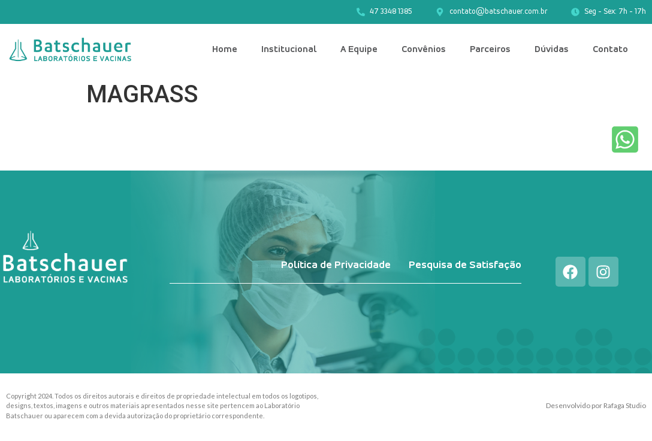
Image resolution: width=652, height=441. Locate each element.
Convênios (424, 49)
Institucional (288, 49)
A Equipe (359, 49)
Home (224, 49)
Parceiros (490, 49)
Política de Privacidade (336, 265)
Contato (610, 49)
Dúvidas (552, 49)
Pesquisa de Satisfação (465, 265)
